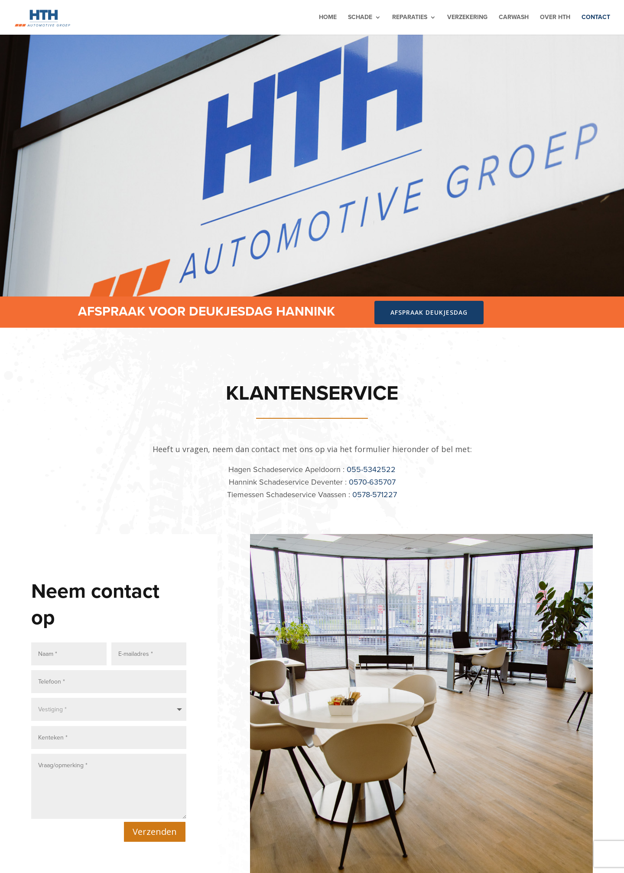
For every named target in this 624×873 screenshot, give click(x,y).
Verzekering (467, 18)
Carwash (514, 18)
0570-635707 (372, 482)
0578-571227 (374, 494)
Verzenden (155, 829)
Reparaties (409, 18)
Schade (360, 18)
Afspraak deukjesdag (429, 312)
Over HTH (555, 18)
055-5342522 (371, 469)
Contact (596, 18)
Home (328, 18)
